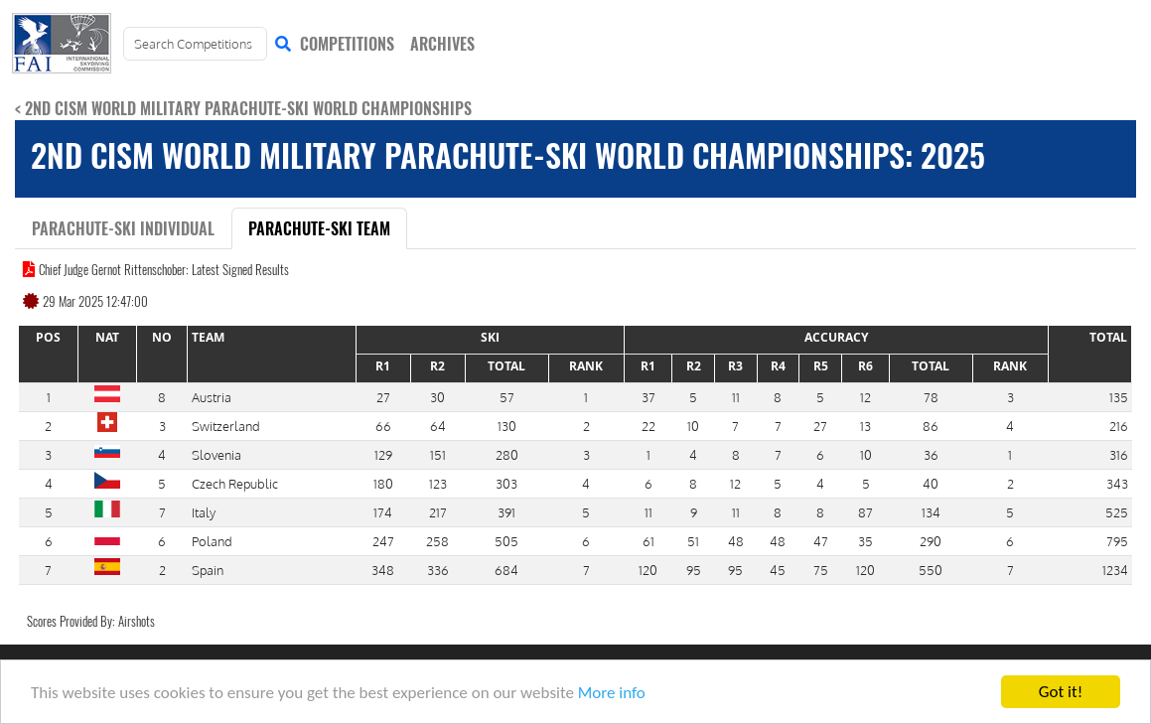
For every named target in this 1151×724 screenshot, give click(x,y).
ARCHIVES (442, 44)
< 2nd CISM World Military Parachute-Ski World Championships (243, 108)
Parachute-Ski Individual (123, 228)
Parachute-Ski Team (319, 228)
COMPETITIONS (347, 44)
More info (612, 693)
